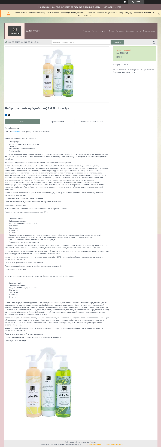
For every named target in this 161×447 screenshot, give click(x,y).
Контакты (120, 31)
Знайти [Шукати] (117, 42)
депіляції (16, 131)
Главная (86, 31)
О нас (111, 31)
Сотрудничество (112, 6)
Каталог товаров (98, 31)
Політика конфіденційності (114, 444)
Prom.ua (93, 442)
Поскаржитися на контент (92, 444)
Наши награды (149, 31)
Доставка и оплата (133, 31)
